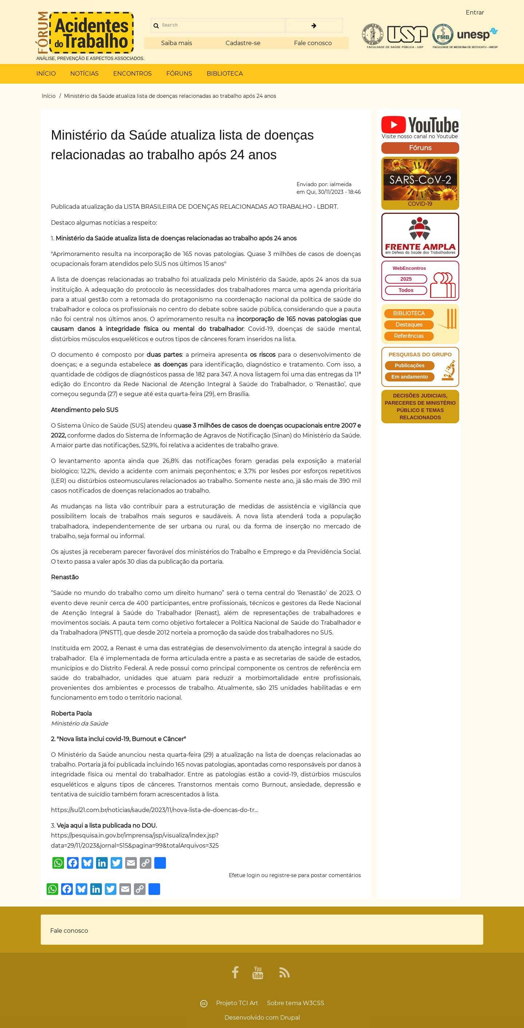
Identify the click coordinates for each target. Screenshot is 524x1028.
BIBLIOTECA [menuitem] (225, 73)
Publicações (410, 365)
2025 (406, 279)
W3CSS (313, 1003)
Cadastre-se (243, 43)
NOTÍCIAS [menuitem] (84, 73)
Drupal (290, 1017)
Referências (409, 336)
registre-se (283, 875)
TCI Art (248, 1003)
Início (49, 96)
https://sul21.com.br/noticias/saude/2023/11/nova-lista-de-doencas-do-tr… (154, 810)
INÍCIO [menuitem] (46, 73)
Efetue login (244, 875)
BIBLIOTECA (409, 313)
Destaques (409, 324)
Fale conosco (313, 43)
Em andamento (410, 377)
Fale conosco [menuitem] (69, 930)
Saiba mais (176, 43)
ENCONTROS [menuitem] (132, 73)
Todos (406, 290)
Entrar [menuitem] (475, 12)
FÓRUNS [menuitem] (179, 73)
